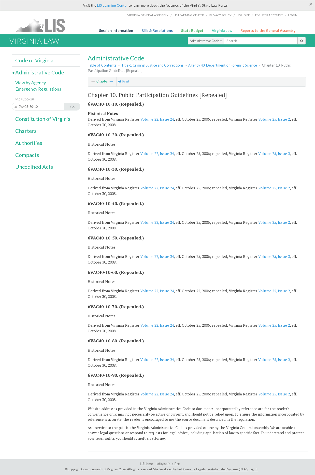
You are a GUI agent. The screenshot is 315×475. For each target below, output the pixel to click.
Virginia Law (222, 30)
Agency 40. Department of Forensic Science (222, 65)
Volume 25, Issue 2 (274, 119)
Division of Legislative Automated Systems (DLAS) (214, 469)
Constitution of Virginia (43, 119)
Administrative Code (206, 41)
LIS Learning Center (112, 5)
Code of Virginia (34, 60)
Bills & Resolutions (157, 30)
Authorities (28, 143)
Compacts (27, 155)
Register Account (269, 15)
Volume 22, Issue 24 (157, 119)
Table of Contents (102, 65)
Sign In (254, 469)
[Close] (311, 4)
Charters (26, 131)
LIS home (243, 15)
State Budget (192, 30)
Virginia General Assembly (147, 15)
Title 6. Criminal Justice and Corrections (152, 65)
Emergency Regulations (38, 89)
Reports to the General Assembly (268, 30)
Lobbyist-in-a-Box (168, 464)
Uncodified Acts (34, 167)
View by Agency (30, 82)
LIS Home (146, 464)
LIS (43, 25)
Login (292, 15)
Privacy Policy (220, 15)
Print (123, 81)
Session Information (116, 30)
